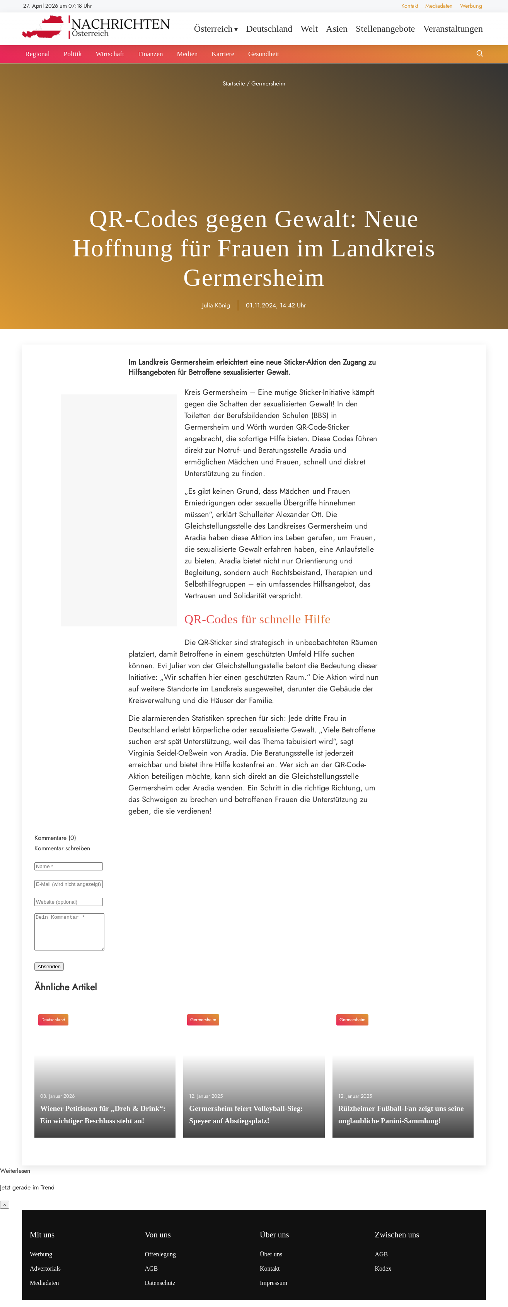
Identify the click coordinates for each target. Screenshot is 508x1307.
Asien (337, 29)
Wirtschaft (109, 54)
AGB (151, 1275)
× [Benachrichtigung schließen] (4, 1212)
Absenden (49, 973)
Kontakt (409, 6)
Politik (73, 54)
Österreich (213, 29)
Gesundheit (263, 54)
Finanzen (150, 54)
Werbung (471, 6)
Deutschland (269, 29)
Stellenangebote (385, 29)
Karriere (222, 54)
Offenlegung (160, 1261)
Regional (37, 54)
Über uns (271, 1261)
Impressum (273, 1290)
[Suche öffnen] (480, 54)
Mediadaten (439, 6)
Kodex (383, 1275)
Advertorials (45, 1275)
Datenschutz (160, 1290)
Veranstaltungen (453, 29)
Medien (187, 54)
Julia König (216, 305)
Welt (309, 29)
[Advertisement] (254, 147)
